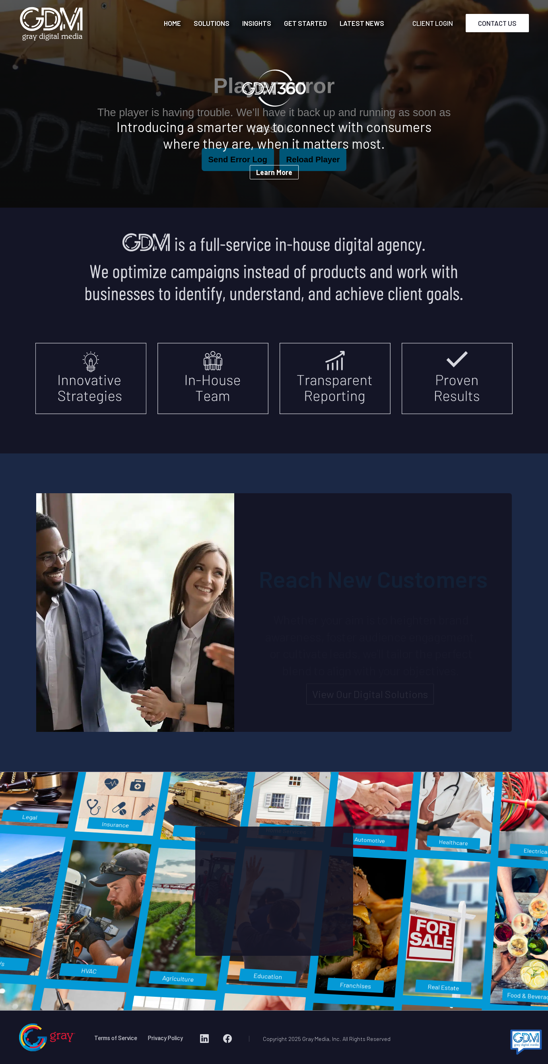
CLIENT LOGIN (432, 23)
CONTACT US (497, 23)
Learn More (274, 172)
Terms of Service (115, 1037)
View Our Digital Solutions (370, 695)
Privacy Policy (165, 1037)
